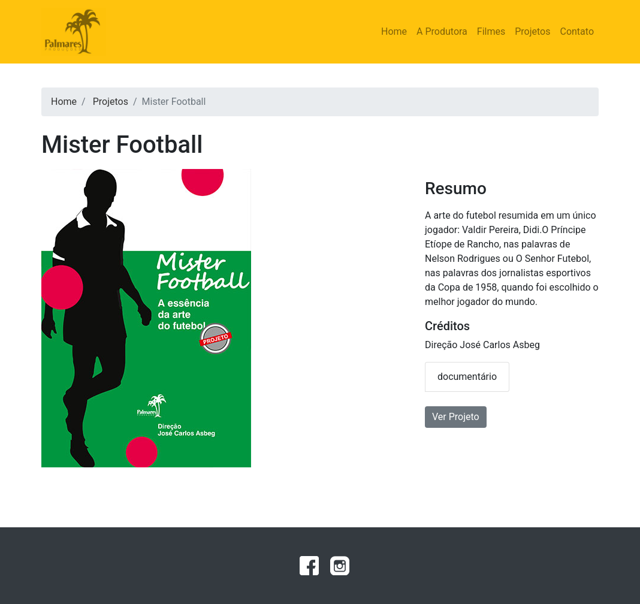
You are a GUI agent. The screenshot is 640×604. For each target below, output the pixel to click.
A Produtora (441, 31)
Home (394, 31)
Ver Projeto (455, 416)
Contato (577, 31)
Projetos (532, 31)
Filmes (491, 31)
